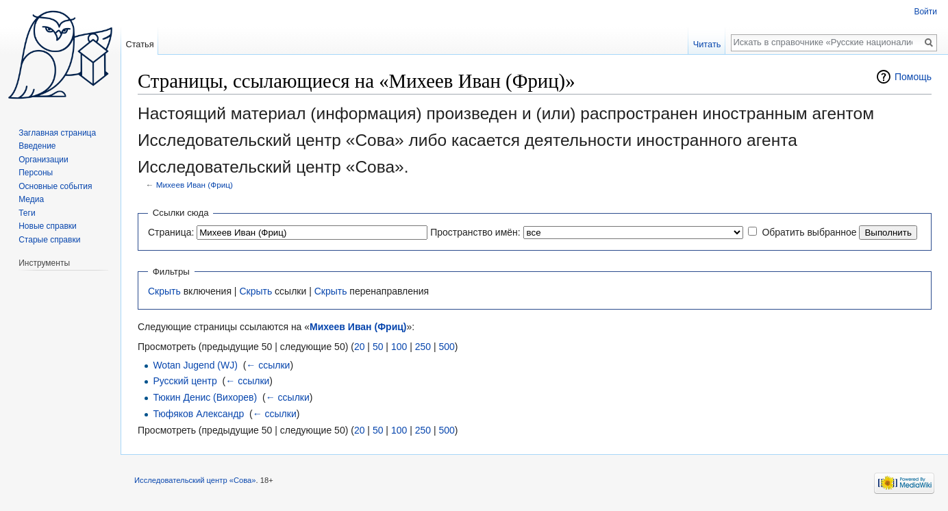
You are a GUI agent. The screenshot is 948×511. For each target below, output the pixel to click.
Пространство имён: (475, 232)
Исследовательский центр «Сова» (195, 480)
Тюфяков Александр (198, 413)
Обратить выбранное (809, 232)
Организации (43, 159)
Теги (26, 213)
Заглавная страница (57, 133)
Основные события (55, 186)
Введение (36, 146)
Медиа (31, 199)
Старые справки (49, 240)
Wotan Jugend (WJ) (195, 365)
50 (378, 346)
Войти (925, 11)
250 (423, 346)
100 (399, 346)
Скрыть (164, 291)
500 (446, 346)
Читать (707, 44)
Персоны (35, 172)
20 (359, 346)
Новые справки (47, 226)
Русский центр (184, 380)
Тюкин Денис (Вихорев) (205, 397)
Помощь (913, 76)
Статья (139, 44)
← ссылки (268, 365)
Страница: (171, 232)
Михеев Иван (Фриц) (194, 184)
